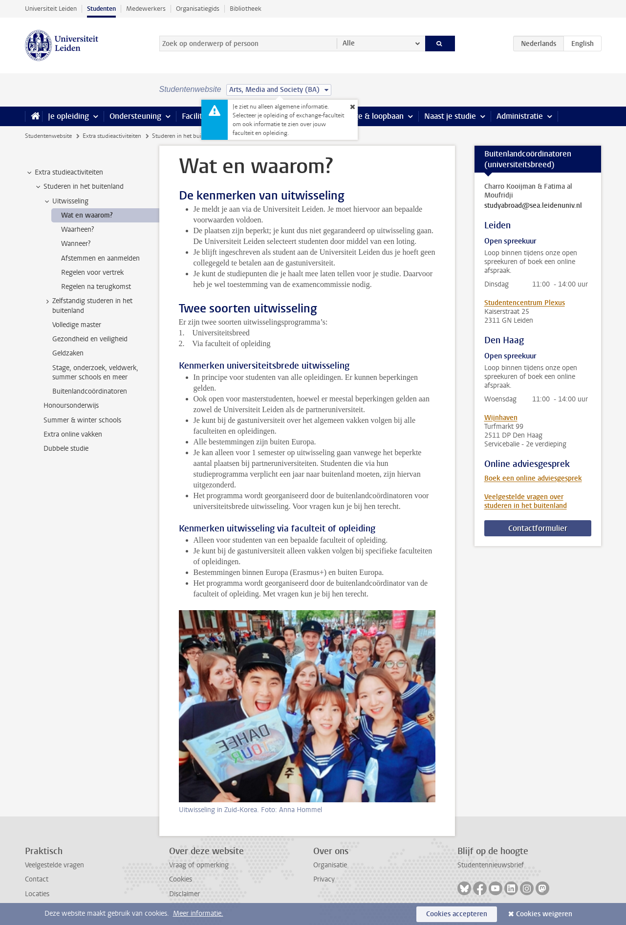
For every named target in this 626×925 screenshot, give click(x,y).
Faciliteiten (201, 116)
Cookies (180, 879)
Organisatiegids (197, 8)
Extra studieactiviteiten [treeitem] (64, 172)
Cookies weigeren (544, 914)
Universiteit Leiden (51, 8)
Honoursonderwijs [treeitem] (71, 405)
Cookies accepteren (456, 914)
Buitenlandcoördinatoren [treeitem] (89, 391)
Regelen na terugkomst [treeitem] (96, 286)
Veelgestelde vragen (54, 865)
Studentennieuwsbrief (490, 865)
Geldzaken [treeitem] (68, 353)
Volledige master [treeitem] (76, 325)
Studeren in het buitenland (186, 136)
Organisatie (330, 865)
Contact (36, 879)
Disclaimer (184, 894)
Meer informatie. (198, 913)
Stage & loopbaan (373, 116)
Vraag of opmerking (199, 865)
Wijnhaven (501, 417)
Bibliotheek (245, 8)
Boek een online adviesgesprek (533, 478)
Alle (349, 43)
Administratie (519, 116)
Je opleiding (68, 116)
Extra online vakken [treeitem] (72, 434)
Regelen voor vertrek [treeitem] (92, 272)
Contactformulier (537, 528)
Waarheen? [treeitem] (77, 229)
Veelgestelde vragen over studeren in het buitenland (525, 501)
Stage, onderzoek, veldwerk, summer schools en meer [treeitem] (95, 372)
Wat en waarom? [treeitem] (87, 215)
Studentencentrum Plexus (524, 303)
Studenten (101, 8)
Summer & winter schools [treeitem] (82, 420)
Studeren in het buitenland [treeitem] (79, 187)
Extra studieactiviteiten (112, 136)
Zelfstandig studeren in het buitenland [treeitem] (87, 305)
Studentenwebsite (48, 136)
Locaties (37, 894)
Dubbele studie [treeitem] (65, 448)
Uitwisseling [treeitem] (65, 201)
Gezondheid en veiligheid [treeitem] (90, 339)
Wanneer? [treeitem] (75, 243)
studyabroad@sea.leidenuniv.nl (533, 205)
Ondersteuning (135, 116)
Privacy (324, 879)
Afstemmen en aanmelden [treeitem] (100, 258)
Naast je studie (450, 116)
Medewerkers (146, 8)
